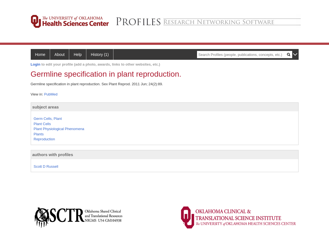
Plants (39, 134)
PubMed (50, 94)
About (60, 54)
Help (78, 54)
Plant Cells (42, 124)
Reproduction (44, 139)
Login (35, 64)
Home (40, 54)
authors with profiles (52, 154)
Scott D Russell (46, 166)
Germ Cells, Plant (48, 119)
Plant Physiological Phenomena (59, 129)
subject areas (45, 107)
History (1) (100, 54)
